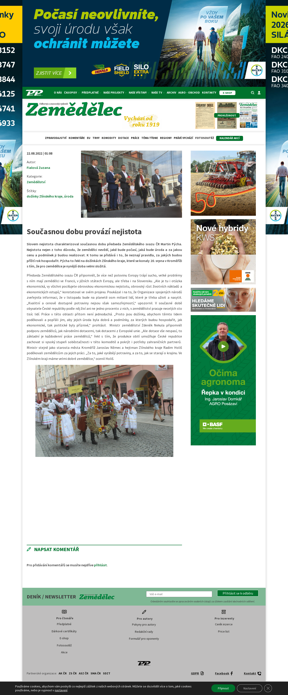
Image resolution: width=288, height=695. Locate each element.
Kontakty (209, 92)
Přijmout (222, 688)
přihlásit (100, 565)
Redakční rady (144, 632)
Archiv (171, 92)
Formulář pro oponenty (144, 639)
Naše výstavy (139, 92)
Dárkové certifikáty (64, 631)
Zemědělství (36, 182)
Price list (223, 631)
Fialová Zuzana (38, 167)
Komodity (109, 138)
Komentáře (77, 138)
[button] (237, 593)
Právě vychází (183, 138)
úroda (68, 196)
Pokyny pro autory (144, 624)
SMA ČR (96, 673)
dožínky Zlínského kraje (44, 196)
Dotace (123, 138)
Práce (135, 138)
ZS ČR (73, 673)
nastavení (61, 690)
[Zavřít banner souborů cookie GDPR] (268, 688)
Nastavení (249, 688)
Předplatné (91, 92)
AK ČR (63, 673)
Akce (64, 652)
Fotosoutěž (204, 138)
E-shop (64, 638)
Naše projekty (115, 92)
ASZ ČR (83, 673)
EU (88, 138)
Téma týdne (149, 138)
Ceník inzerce (224, 624)
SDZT (106, 673)
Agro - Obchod (189, 92)
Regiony (166, 138)
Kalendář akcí (230, 138)
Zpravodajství (55, 138)
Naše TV (158, 92)
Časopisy (71, 92)
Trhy (96, 138)
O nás (58, 92)
